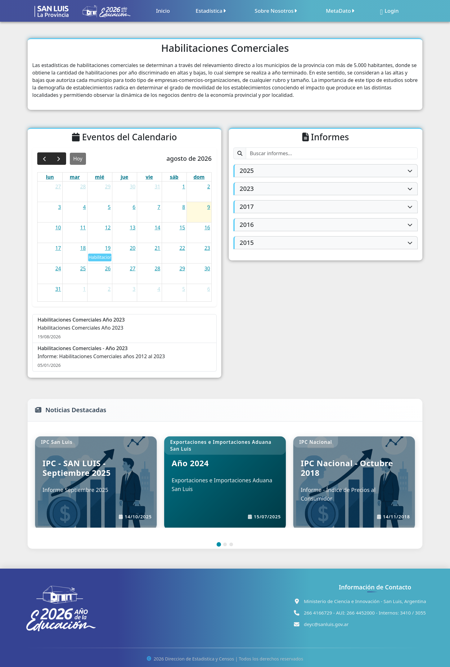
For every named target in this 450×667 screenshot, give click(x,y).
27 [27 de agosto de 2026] (132, 268)
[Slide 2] (225, 544)
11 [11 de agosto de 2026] (83, 227)
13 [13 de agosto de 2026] (132, 227)
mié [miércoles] (99, 177)
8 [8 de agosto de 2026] (183, 207)
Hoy (77, 158)
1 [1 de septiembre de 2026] (84, 289)
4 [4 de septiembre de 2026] (158, 289)
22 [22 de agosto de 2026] (182, 248)
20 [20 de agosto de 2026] (132, 248)
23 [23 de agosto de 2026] (207, 248)
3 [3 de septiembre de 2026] (134, 289)
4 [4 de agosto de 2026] (84, 207)
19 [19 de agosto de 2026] (107, 248)
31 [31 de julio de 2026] (157, 186)
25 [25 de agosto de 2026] (83, 268)
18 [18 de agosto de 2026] (83, 248)
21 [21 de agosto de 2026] (157, 248)
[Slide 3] (231, 544)
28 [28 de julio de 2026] (83, 186)
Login (389, 10)
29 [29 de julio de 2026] (107, 186)
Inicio (163, 10)
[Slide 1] (219, 544)
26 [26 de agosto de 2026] (107, 268)
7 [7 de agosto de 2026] (158, 207)
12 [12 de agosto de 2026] (107, 227)
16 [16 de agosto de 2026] (207, 227)
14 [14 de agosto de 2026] (157, 227)
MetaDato (340, 10)
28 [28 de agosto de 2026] (157, 268)
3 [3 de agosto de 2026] (59, 207)
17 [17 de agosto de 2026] (58, 248)
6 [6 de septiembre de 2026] (208, 289)
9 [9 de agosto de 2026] (208, 207)
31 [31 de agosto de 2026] (58, 289)
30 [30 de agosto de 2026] (207, 268)
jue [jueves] (124, 177)
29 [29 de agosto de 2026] (182, 268)
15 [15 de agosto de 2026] (182, 227)
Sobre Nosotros (276, 10)
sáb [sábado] (174, 177)
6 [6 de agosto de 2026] (134, 207)
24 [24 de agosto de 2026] (58, 268)
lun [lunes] (50, 177)
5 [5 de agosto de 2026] (109, 207)
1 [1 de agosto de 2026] (183, 186)
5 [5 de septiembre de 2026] (183, 289)
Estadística (211, 10)
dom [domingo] (199, 177)
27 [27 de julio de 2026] (58, 186)
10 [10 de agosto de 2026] (58, 227)
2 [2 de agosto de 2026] (208, 186)
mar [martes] (75, 177)
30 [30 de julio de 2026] (132, 186)
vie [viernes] (149, 177)
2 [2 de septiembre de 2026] (109, 289)
